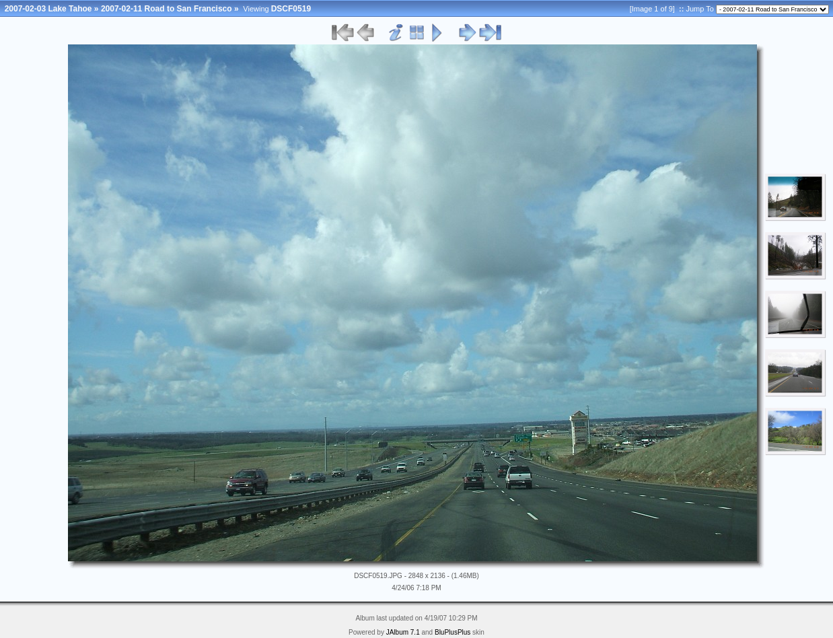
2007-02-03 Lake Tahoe (48, 8)
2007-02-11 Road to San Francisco (166, 8)
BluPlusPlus (452, 632)
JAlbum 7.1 (403, 632)
